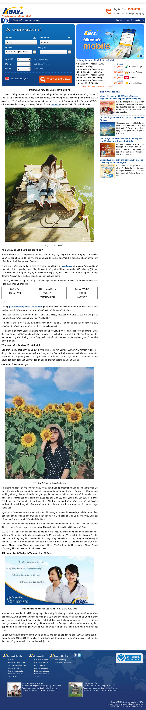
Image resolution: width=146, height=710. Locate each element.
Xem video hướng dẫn (19, 78)
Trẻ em (8, 64)
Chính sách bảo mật (41, 674)
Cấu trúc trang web (41, 668)
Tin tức (36, 677)
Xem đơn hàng (60, 660)
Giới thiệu (139, 20)
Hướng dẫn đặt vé (14, 668)
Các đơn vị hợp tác (41, 662)
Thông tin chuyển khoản (17, 665)
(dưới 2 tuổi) (38, 69)
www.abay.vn (34, 688)
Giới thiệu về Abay (41, 660)
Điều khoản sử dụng (41, 671)
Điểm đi (8, 37)
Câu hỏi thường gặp (15, 671)
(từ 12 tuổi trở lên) (41, 59)
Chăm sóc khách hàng (16, 674)
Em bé (8, 68)
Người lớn (9, 59)
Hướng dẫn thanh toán (16, 662)
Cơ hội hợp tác (39, 665)
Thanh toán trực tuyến (63, 662)
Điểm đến (44, 37)
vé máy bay (126, 702)
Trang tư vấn (12, 677)
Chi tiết (120, 64)
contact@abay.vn (51, 688)
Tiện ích (119, 20)
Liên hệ (129, 20)
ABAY (141, 702)
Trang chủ (17, 20)
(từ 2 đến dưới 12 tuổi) (42, 64)
